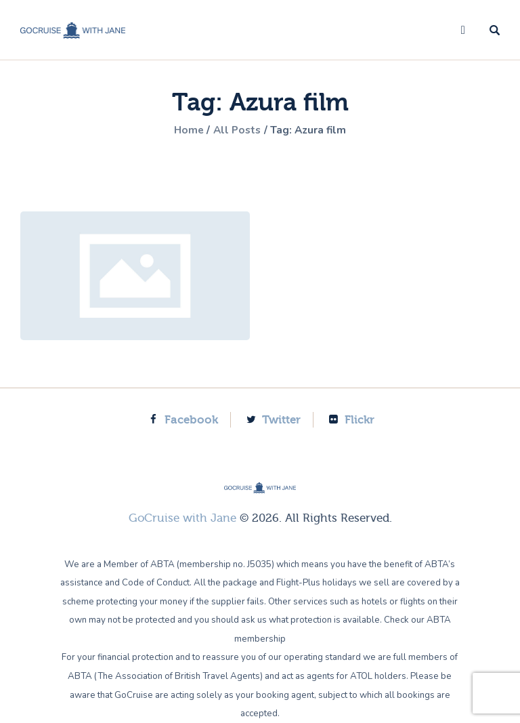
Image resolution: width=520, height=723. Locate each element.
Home (186, 130)
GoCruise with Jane (182, 518)
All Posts (237, 130)
